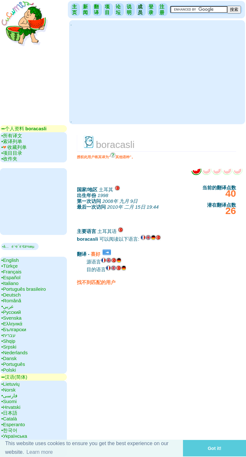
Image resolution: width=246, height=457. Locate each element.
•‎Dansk (9, 358)
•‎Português (13, 364)
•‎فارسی (9, 395)
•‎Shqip (8, 341)
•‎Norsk (8, 389)
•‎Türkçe (9, 266)
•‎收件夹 (9, 158)
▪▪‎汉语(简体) (14, 377)
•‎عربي (7, 306)
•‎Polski (8, 370)
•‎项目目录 (11, 153)
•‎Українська (14, 436)
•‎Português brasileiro (23, 289)
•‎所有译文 (11, 135)
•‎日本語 (9, 413)
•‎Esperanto (13, 424)
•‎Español (10, 277)
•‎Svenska (11, 318)
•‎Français (11, 271)
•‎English (10, 260)
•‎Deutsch (11, 294)
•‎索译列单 (11, 141)
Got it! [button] (214, 448)
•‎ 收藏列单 (14, 147)
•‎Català (9, 418)
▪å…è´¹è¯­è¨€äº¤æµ (19, 246)
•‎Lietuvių (10, 384)
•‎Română (11, 300)
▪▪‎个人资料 (24, 128)
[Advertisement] (157, 71)
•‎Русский (11, 312)
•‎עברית (8, 335)
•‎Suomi (9, 401)
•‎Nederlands (14, 352)
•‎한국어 (9, 430)
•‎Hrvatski (10, 407)
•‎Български (13, 329)
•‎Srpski (8, 346)
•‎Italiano (10, 283)
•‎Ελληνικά (11, 323)
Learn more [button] (39, 452)
